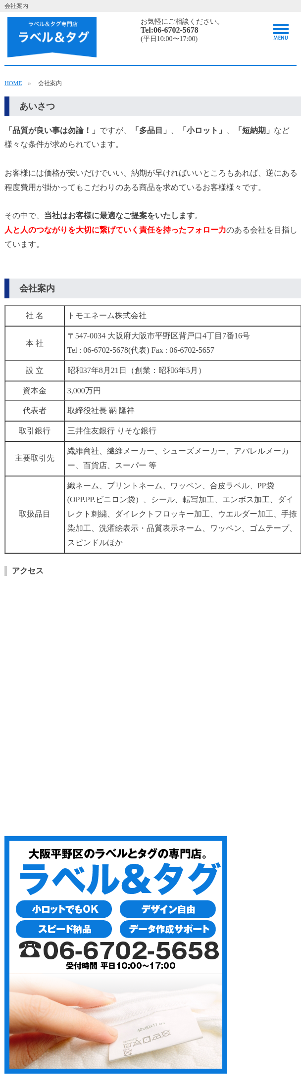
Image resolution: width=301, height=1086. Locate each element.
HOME (13, 83)
